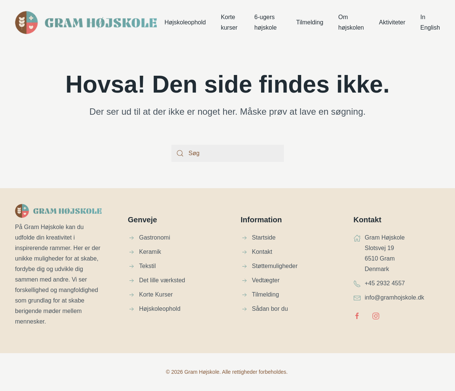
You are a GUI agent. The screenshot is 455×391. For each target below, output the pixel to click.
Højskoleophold (185, 22)
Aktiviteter (392, 22)
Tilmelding (309, 22)
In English (430, 22)
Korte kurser (229, 22)
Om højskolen (351, 22)
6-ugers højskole (265, 22)
